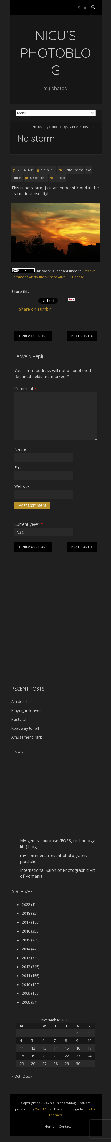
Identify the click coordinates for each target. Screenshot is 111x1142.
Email (19, 467)
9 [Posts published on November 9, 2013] (77, 1040)
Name (20, 449)
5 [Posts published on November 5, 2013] (32, 1040)
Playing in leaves (26, 710)
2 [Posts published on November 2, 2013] (77, 1032)
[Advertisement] (48, 639)
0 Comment (38, 178)
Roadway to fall (25, 728)
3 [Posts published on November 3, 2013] (88, 1032)
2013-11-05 (25, 170)
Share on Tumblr (37, 309)
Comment (25, 388)
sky (64, 127)
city (46, 127)
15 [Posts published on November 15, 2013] (67, 1048)
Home (37, 127)
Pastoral (18, 719)
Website (22, 486)
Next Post (82, 336)
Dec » (27, 1076)
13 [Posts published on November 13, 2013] (44, 1048)
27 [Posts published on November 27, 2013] (44, 1063)
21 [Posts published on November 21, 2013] (56, 1055)
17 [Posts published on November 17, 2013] (89, 1048)
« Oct (15, 1076)
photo (55, 127)
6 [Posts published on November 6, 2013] (43, 1040)
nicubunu (48, 170)
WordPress (43, 1109)
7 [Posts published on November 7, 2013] (55, 1040)
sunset (74, 127)
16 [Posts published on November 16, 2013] (78, 1048)
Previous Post (33, 336)
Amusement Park (26, 737)
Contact (65, 1126)
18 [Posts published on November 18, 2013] (22, 1055)
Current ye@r (28, 524)
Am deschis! (22, 701)
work (46, 271)
